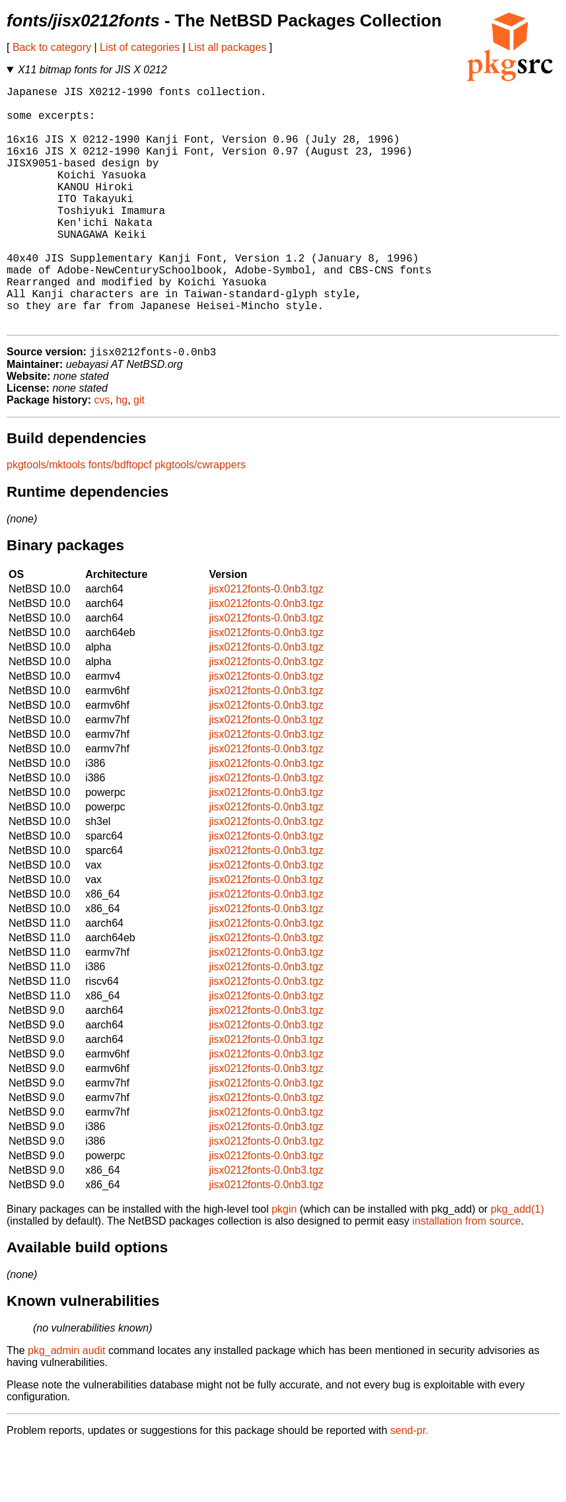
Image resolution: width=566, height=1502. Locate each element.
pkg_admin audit (66, 1405)
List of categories (140, 47)
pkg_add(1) (517, 1264)
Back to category (52, 47)
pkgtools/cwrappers (200, 519)
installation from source (466, 1275)
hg (121, 454)
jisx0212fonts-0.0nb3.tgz (266, 643)
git (139, 454)
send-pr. (409, 1485)
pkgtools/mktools (46, 519)
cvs (102, 454)
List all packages (227, 47)
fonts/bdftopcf (120, 519)
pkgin (284, 1264)
